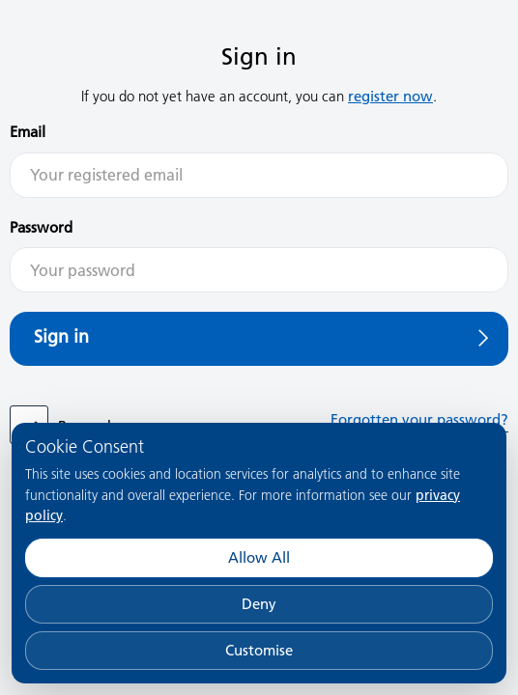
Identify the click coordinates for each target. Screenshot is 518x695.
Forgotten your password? (419, 419)
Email (27, 132)
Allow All (259, 557)
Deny (259, 604)
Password (41, 227)
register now (390, 96)
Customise (259, 650)
